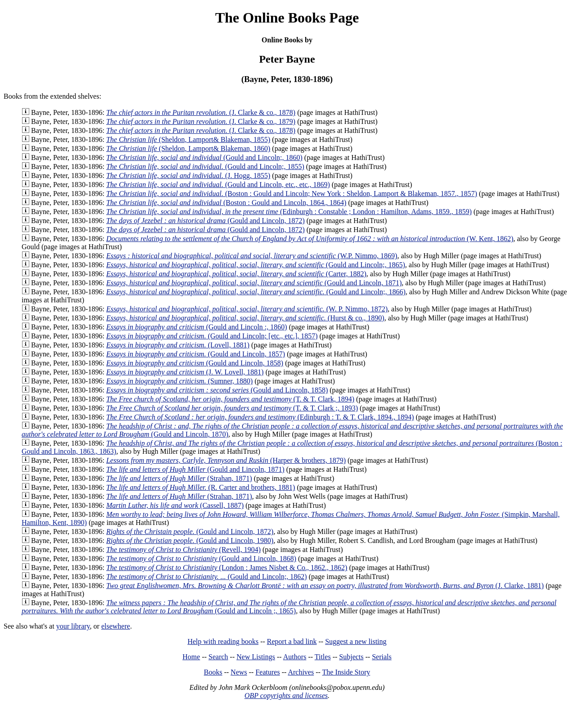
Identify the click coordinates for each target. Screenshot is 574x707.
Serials (382, 657)
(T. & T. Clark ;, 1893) (232, 408)
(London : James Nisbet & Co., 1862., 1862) (227, 567)
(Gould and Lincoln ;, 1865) (289, 607)
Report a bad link (292, 641)
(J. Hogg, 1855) (188, 175)
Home (191, 657)
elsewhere (115, 626)
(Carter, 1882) (236, 274)
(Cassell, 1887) (175, 505)
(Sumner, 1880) (179, 381)
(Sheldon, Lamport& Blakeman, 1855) (188, 139)
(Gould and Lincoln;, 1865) (255, 265)
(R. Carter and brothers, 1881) (200, 487)
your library (73, 626)
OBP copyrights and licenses (286, 695)
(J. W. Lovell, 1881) (185, 372)
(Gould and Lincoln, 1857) (195, 354)
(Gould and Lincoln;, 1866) (256, 292)
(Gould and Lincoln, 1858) (194, 363)
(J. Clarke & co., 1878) (200, 112)
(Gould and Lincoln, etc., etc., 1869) (218, 184)
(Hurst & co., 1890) (245, 318)
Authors (295, 657)
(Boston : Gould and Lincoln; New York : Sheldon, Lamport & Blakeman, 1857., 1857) (291, 193)
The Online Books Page (287, 17)
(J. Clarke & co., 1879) (200, 121)
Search (218, 657)
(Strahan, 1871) (179, 478)
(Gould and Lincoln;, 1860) (204, 157)
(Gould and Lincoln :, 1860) (196, 327)
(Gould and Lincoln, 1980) (190, 540)
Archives (301, 672)
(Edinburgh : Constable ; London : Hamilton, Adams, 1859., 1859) (289, 211)
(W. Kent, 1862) (309, 238)
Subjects (351, 657)
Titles (323, 657)
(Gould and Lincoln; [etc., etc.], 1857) (212, 336)
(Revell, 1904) (183, 549)
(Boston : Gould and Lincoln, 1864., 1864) (226, 202)
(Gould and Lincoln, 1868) (201, 558)
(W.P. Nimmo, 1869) (252, 256)
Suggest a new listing (355, 641)
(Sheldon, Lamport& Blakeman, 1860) (188, 148)
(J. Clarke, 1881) (325, 585)
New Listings (255, 657)
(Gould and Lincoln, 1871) (254, 283)
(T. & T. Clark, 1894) (230, 399)
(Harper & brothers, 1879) (226, 460)
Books (213, 672)
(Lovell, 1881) (177, 345)
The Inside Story (346, 672)
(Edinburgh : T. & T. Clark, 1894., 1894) (260, 417)
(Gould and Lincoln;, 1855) (205, 166)
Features (267, 672)
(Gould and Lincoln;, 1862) (206, 576)
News (239, 672)
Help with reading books (222, 641)
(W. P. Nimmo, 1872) (247, 309)
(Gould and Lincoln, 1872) (205, 220)
